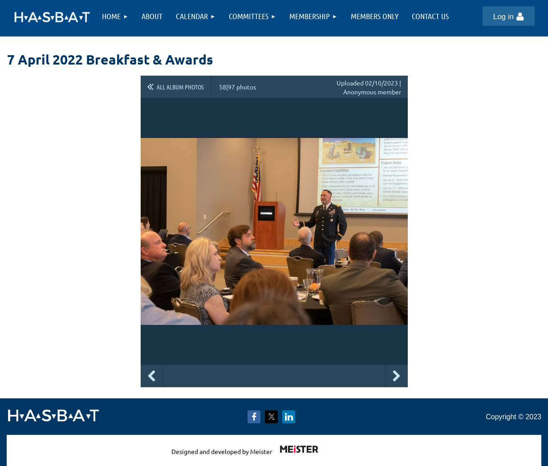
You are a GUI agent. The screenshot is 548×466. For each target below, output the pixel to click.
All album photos (180, 87)
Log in (503, 16)
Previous (152, 376)
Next (397, 376)
